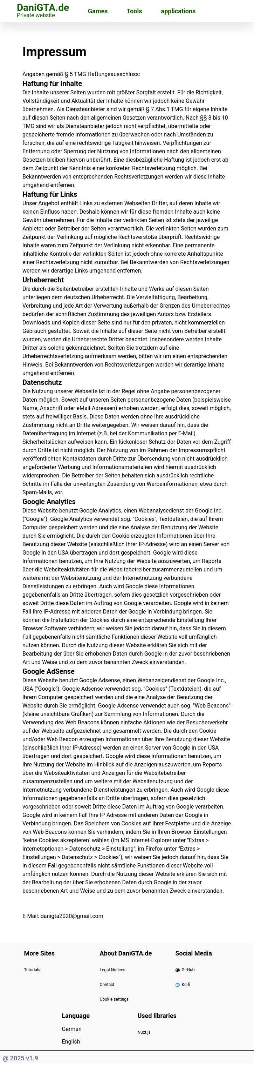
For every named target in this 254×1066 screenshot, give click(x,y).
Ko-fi (183, 984)
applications (178, 11)
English (71, 1041)
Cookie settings (114, 999)
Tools (134, 11)
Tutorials (32, 969)
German (72, 1029)
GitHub (185, 969)
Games (98, 11)
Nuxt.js (144, 1032)
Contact (107, 984)
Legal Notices (112, 969)
